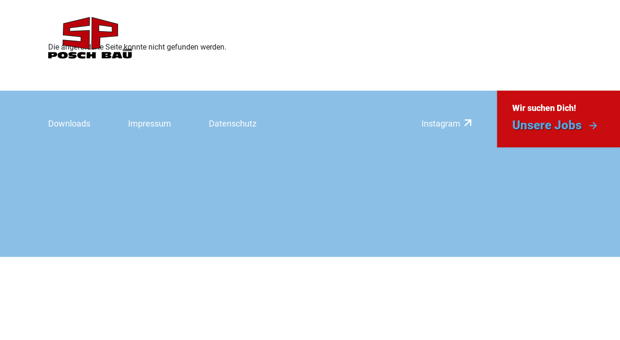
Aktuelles (498, 38)
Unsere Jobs (547, 125)
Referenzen (321, 38)
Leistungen (255, 38)
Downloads (69, 123)
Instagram (441, 123)
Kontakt (553, 38)
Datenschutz (233, 123)
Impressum (149, 123)
